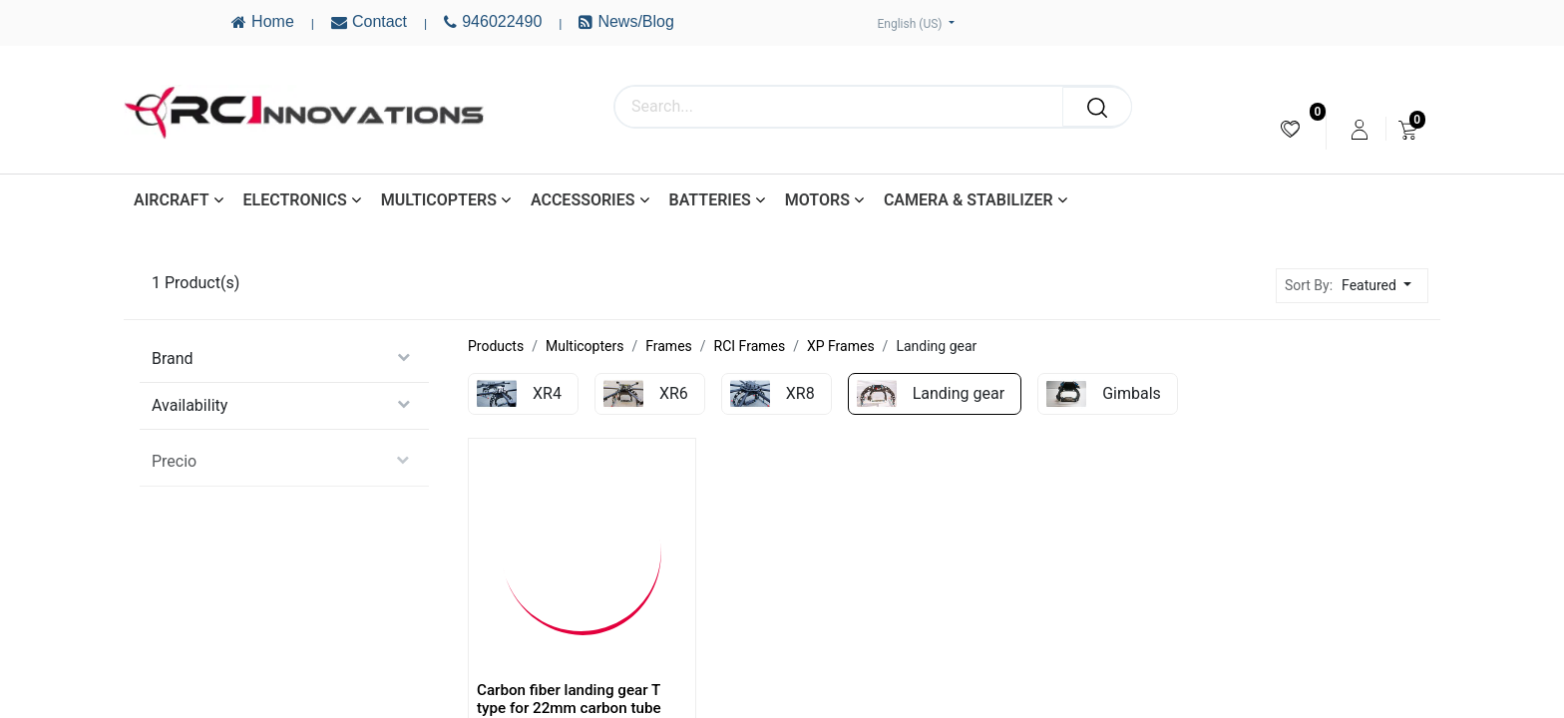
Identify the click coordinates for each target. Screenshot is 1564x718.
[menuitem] (1290, 129)
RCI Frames (750, 346)
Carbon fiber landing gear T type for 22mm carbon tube (569, 699)
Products (496, 346)
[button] (1382, 285)
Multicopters (584, 346)
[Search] (1097, 107)
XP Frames (841, 346)
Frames (668, 346)
